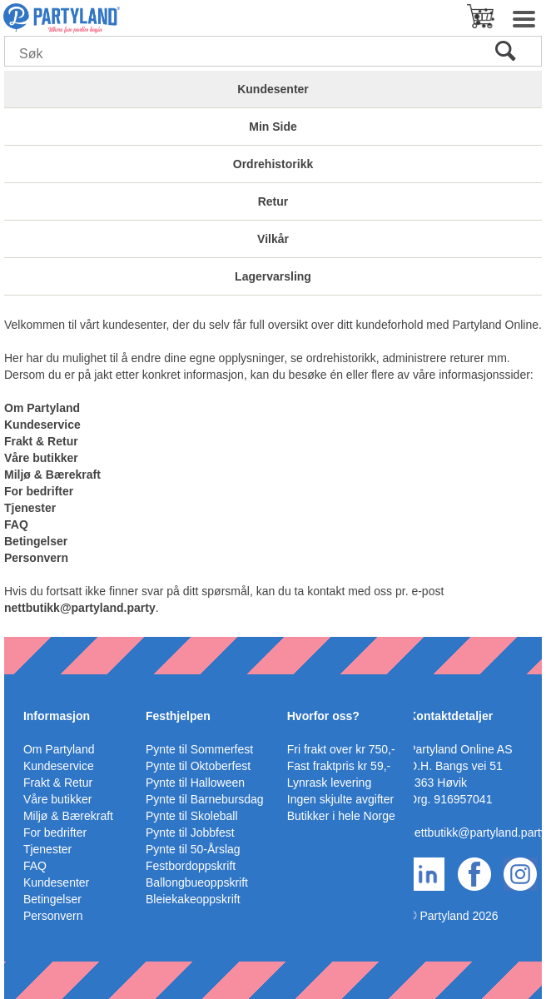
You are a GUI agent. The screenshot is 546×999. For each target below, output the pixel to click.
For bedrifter (38, 491)
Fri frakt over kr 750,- (341, 749)
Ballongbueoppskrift (197, 882)
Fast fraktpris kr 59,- (338, 766)
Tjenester (30, 507)
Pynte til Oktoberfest (198, 766)
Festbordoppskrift (191, 865)
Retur (273, 201)
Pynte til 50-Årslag (193, 849)
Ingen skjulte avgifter (340, 799)
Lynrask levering (329, 782)
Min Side (273, 126)
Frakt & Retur (41, 441)
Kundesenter (273, 89)
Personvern (36, 557)
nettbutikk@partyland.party (80, 607)
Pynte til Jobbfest (190, 832)
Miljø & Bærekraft (52, 474)
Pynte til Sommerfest (199, 749)
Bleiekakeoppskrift (193, 899)
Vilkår (273, 239)
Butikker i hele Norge (341, 816)
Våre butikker (41, 458)
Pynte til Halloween (195, 782)
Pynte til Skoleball (192, 816)
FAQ (16, 524)
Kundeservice (42, 424)
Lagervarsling (273, 276)
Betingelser (35, 541)
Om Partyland (42, 408)
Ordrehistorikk (273, 164)
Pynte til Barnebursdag (205, 799)
